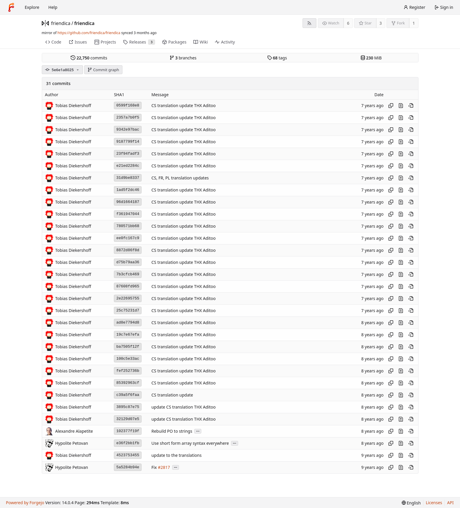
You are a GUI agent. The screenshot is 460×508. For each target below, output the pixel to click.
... (198, 431)
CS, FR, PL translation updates (180, 178)
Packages (174, 42)
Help (52, 7)
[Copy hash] (390, 105)
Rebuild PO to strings (171, 431)
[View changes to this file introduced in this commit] (400, 105)
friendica (61, 23)
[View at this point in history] (410, 105)
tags (277, 58)
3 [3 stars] (380, 23)
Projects (105, 42)
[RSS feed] (309, 23)
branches (183, 58)
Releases (139, 42)
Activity (225, 42)
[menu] (411, 503)
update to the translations (176, 455)
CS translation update (172, 395)
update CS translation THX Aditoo (183, 407)
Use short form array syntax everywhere (190, 443)
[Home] (11, 7)
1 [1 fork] (414, 23)
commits (89, 58)
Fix (154, 467)
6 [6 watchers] (348, 23)
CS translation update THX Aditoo (183, 105)
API (450, 502)
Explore (32, 7)
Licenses (434, 502)
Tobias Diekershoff (73, 105)
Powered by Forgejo (25, 502)
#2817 (164, 467)
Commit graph (103, 69)
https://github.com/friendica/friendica (88, 32)
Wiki (200, 42)
